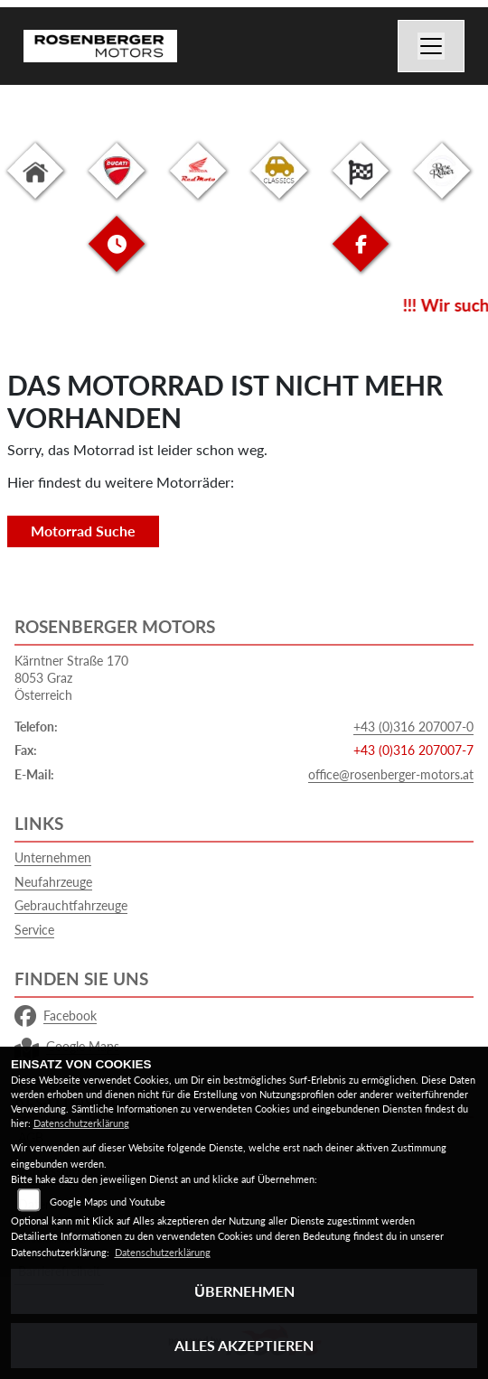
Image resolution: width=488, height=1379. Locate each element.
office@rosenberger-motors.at (391, 774)
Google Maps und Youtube (107, 1201)
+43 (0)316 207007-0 (413, 726)
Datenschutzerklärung (81, 1123)
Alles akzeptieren (244, 1345)
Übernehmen (244, 1291)
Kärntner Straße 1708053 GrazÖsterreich (71, 677)
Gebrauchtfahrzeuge (70, 905)
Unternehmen (52, 857)
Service (34, 929)
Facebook (55, 1016)
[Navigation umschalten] (431, 46)
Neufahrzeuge (53, 882)
